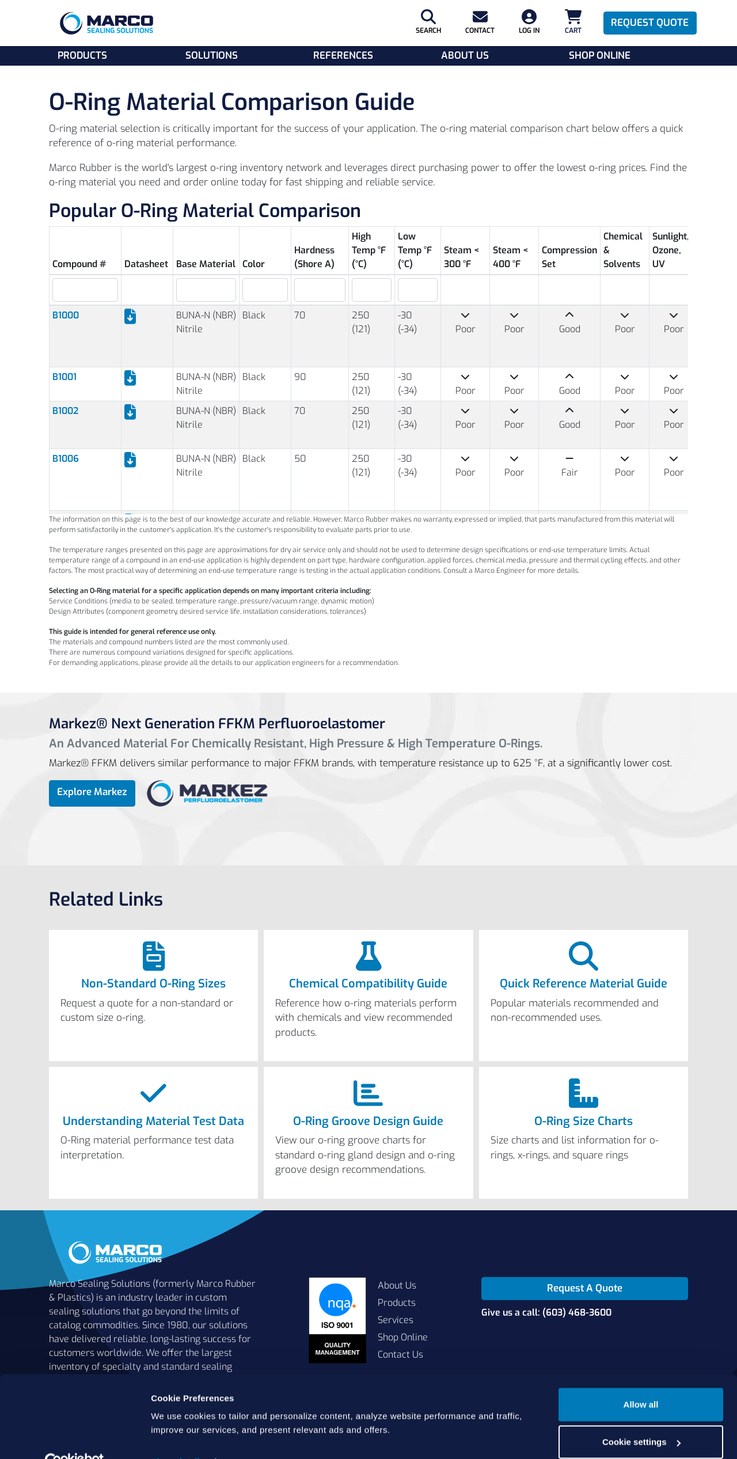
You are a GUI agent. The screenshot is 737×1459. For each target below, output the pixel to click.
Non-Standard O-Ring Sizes (153, 984)
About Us (465, 55)
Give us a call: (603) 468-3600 (546, 1312)
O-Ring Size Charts (583, 1122)
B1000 (65, 315)
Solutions (211, 55)
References (343, 55)
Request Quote (650, 22)
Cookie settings (641, 1417)
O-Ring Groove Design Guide (368, 1122)
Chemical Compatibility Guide (368, 984)
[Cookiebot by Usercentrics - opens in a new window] (74, 1436)
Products (82, 55)
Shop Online (599, 55)
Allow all (641, 1379)
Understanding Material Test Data (153, 1122)
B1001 (64, 377)
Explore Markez (92, 792)
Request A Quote (584, 1288)
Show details (177, 1436)
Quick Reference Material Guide (583, 984)
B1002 (65, 411)
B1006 (65, 459)
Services (395, 1320)
